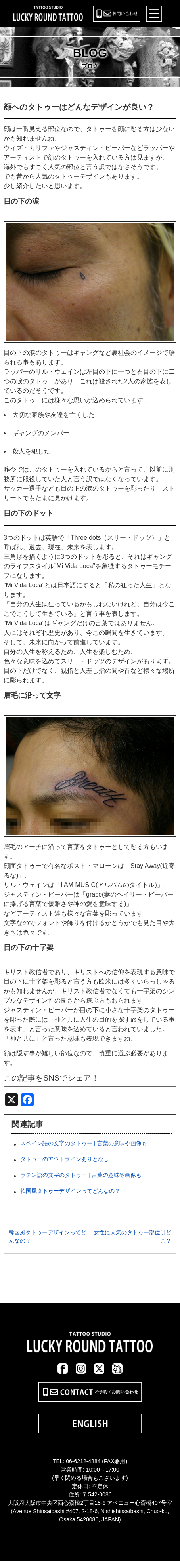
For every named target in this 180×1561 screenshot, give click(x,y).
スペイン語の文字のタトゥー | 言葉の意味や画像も (83, 1143)
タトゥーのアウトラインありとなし (64, 1159)
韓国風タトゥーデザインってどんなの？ (70, 1191)
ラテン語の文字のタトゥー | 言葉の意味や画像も (80, 1175)
